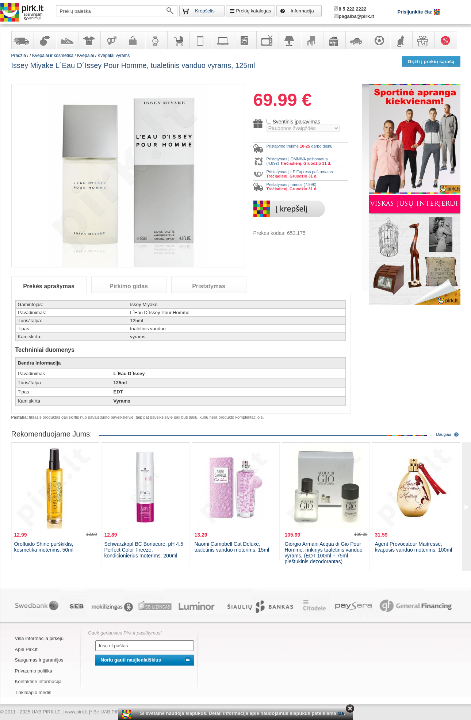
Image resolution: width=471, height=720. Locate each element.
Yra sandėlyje (22, 40)
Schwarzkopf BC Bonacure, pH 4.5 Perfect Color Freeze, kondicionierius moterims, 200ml (143, 550)
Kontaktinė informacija (38, 681)
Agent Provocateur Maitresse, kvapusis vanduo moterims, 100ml (413, 547)
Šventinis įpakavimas (296, 122)
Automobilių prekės (356, 40)
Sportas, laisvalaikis (378, 40)
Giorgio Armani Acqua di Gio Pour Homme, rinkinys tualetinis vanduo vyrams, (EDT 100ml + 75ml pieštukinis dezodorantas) (324, 552)
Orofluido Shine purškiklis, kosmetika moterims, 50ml (44, 547)
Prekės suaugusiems (111, 40)
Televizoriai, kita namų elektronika (267, 40)
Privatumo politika (34, 671)
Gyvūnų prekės (400, 40)
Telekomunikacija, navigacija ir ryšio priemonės (200, 40)
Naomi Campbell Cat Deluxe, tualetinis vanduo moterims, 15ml (232, 547)
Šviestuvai (289, 40)
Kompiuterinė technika (222, 40)
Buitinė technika (245, 40)
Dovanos (423, 40)
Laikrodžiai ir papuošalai (155, 40)
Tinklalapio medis (33, 692)
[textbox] (116, 10)
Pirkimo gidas (129, 286)
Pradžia (18, 55)
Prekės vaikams (178, 40)
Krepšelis (204, 11)
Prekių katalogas (253, 11)
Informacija (302, 11)
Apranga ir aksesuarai (89, 40)
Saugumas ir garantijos (39, 660)
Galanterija (133, 40)
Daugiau (443, 434)
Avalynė (66, 40)
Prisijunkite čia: (416, 12)
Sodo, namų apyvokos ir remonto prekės (334, 40)
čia (340, 713)
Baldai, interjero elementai (311, 40)
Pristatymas (208, 286)
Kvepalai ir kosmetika (44, 40)
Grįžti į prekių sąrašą (431, 61)
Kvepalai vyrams (113, 55)
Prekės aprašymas (48, 286)
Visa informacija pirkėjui (40, 638)
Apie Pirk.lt (26, 649)
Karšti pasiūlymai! (448, 40)
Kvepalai (86, 55)
